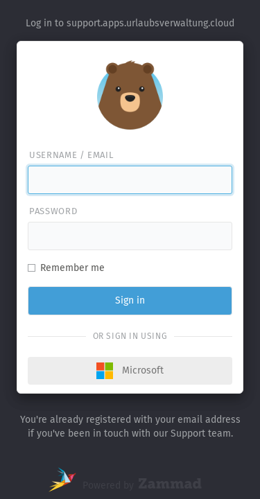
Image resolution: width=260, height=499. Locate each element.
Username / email (71, 155)
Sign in (130, 300)
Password (53, 211)
